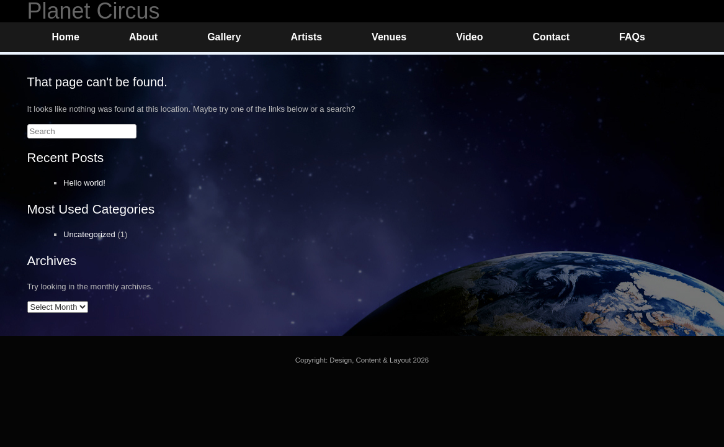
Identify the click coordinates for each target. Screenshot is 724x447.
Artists (306, 37)
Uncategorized (89, 234)
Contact (551, 37)
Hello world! (84, 182)
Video (469, 37)
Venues (389, 37)
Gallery (224, 37)
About (143, 37)
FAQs (632, 37)
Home (65, 37)
